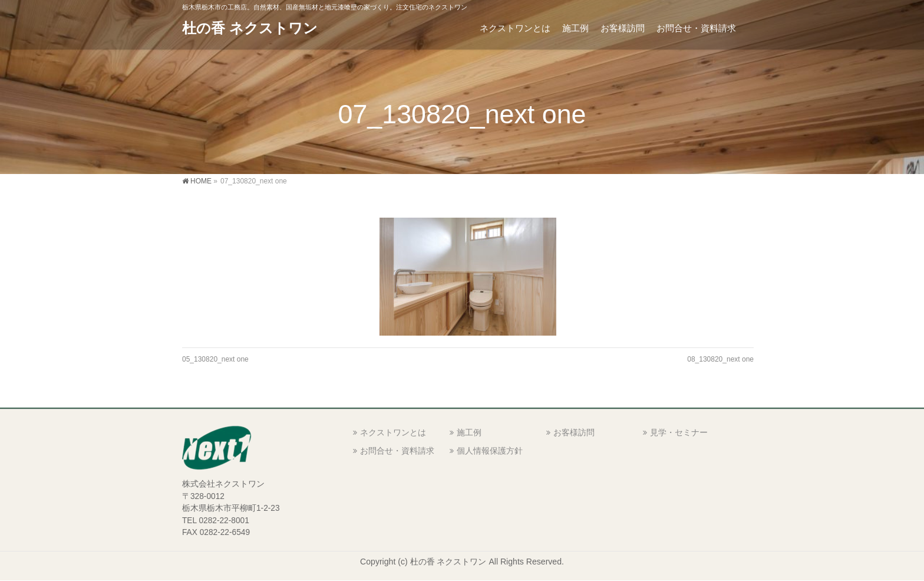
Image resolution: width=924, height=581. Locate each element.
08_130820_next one (720, 359)
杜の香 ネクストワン (250, 28)
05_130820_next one (215, 359)
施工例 (469, 432)
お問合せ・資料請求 (397, 450)
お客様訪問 (574, 432)
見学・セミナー (679, 432)
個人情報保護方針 (490, 450)
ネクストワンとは (393, 432)
